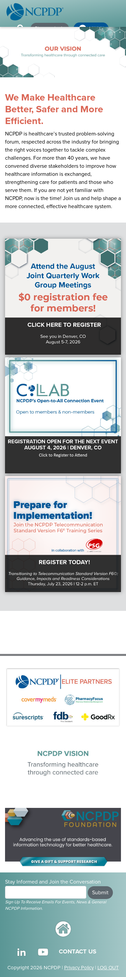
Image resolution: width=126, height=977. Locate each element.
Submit (100, 892)
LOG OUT (108, 968)
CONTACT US (77, 951)
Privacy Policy (79, 968)
